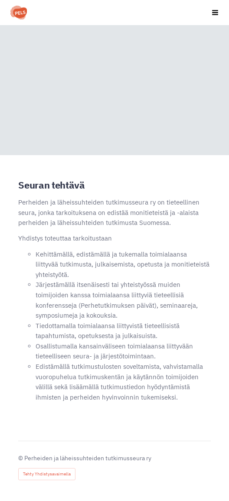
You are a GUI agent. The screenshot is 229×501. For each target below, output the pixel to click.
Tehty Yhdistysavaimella (47, 474)
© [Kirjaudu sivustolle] (21, 458)
